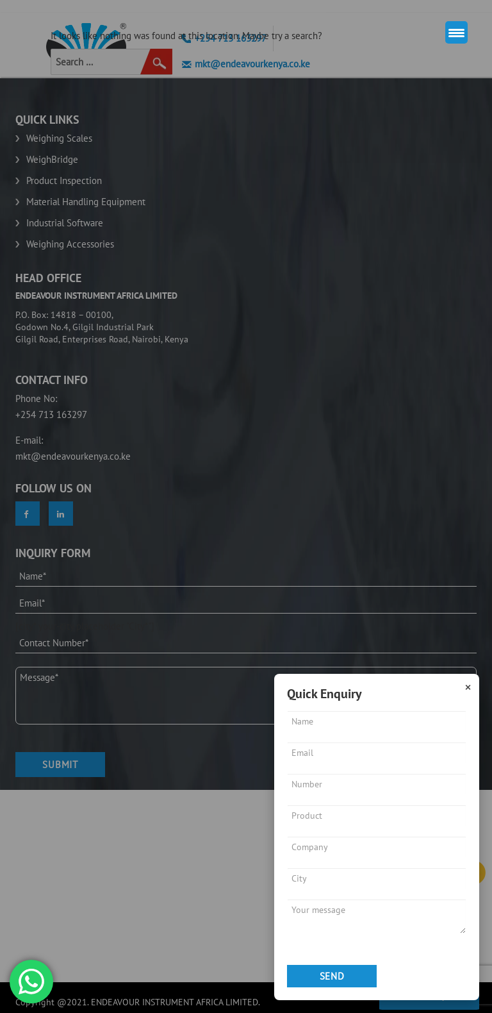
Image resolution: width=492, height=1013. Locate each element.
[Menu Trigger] (456, 32)
